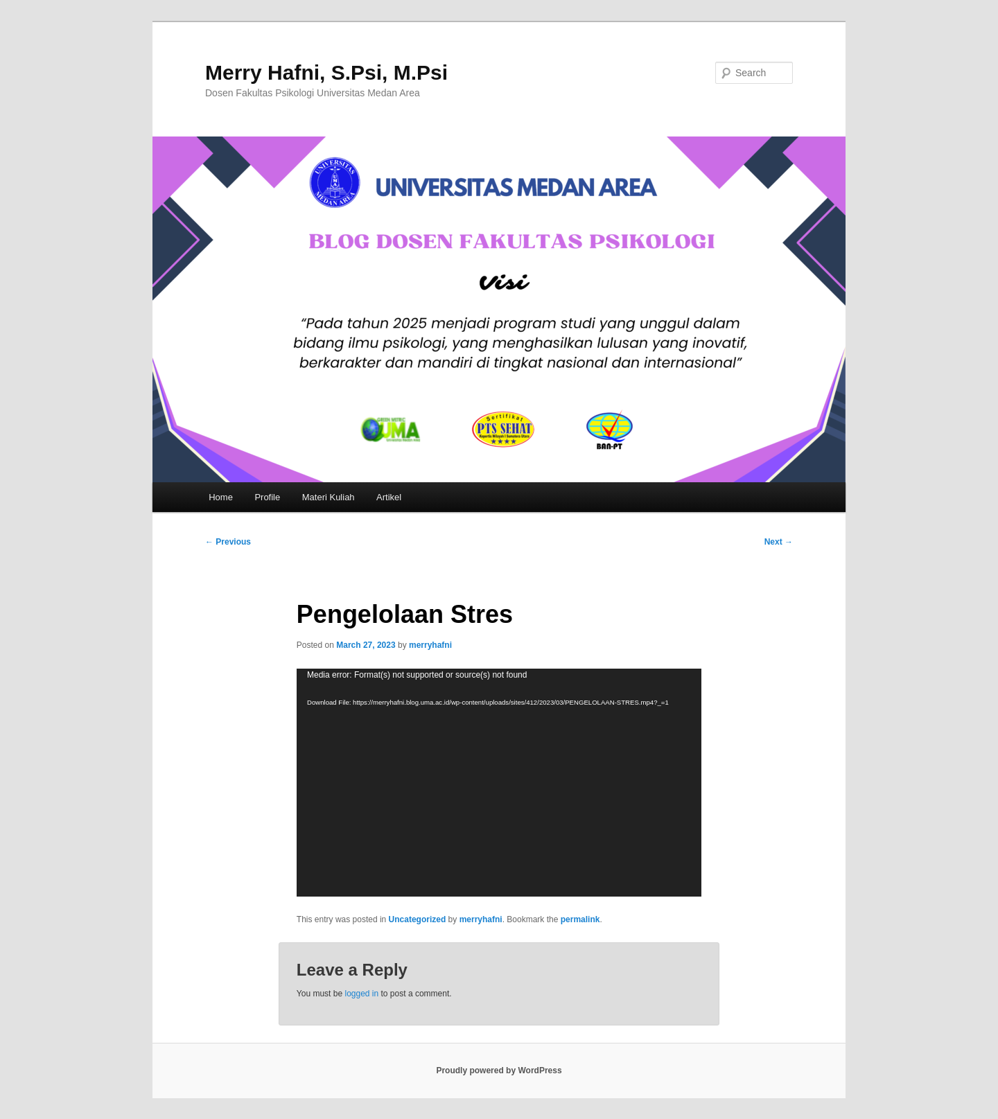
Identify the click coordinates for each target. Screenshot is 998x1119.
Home (221, 497)
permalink (580, 919)
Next (778, 542)
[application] (499, 783)
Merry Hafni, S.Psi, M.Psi (326, 72)
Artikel (388, 497)
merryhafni (430, 645)
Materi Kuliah (328, 497)
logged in (361, 993)
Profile (267, 497)
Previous (228, 542)
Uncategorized (417, 919)
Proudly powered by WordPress (498, 1070)
